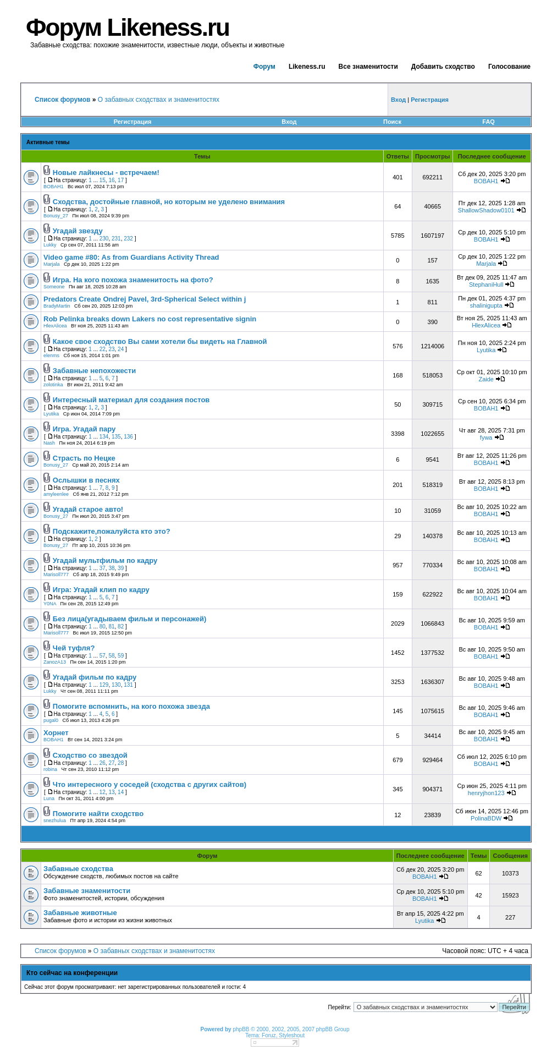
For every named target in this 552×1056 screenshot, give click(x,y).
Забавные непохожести (94, 370)
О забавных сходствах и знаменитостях (158, 99)
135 (116, 437)
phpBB (241, 1029)
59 (121, 656)
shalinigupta (486, 305)
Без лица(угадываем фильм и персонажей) (130, 619)
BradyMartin (56, 306)
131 (128, 685)
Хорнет (56, 733)
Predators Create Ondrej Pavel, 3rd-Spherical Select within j (144, 299)
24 (121, 349)
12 (103, 792)
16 (111, 180)
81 (111, 626)
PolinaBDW (486, 818)
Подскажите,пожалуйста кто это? (111, 531)
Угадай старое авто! (88, 509)
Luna (48, 798)
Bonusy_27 (55, 215)
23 (111, 349)
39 (121, 568)
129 (104, 685)
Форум (264, 66)
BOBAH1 (53, 186)
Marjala (51, 264)
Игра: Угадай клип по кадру (101, 590)
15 (103, 180)
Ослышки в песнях (86, 480)
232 (128, 239)
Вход (288, 121)
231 (116, 239)
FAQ (488, 121)
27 (111, 763)
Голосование (509, 66)
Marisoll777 (56, 574)
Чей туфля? (74, 648)
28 (121, 763)
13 (111, 792)
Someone (54, 286)
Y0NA (49, 603)
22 (103, 349)
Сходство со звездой (90, 755)
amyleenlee (56, 494)
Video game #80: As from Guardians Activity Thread (131, 257)
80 (103, 626)
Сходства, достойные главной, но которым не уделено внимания (169, 202)
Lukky (50, 245)
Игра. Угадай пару (84, 429)
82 (121, 626)
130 (116, 685)
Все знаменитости (368, 66)
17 (121, 180)
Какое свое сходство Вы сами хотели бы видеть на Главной (160, 341)
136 (128, 437)
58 (111, 656)
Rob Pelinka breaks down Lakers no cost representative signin (149, 319)
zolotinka (53, 384)
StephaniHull (486, 284)
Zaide (486, 379)
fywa (486, 437)
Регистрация (133, 121)
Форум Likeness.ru (127, 27)
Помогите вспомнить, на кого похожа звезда (131, 706)
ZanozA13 (54, 662)
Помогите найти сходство (98, 813)
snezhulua (54, 820)
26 (103, 763)
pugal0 (50, 720)
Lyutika (486, 350)
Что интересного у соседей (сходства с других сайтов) (149, 784)
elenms (51, 355)
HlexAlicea (55, 326)
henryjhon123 (486, 793)
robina (50, 769)
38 (111, 568)
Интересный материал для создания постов (131, 400)
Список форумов (60, 951)
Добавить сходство (443, 66)
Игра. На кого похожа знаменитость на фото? (133, 280)
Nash (49, 443)
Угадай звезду (78, 231)
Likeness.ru (307, 66)
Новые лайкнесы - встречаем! (106, 172)
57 (103, 656)
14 (121, 792)
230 (104, 239)
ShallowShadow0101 (486, 210)
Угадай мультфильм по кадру (105, 560)
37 (103, 568)
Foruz (269, 1035)
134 (104, 437)
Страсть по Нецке (84, 458)
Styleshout (292, 1035)
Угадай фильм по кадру (95, 677)
